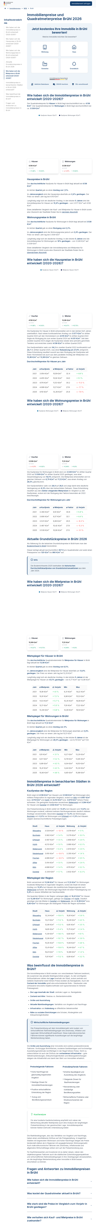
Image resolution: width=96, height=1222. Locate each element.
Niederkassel (38, 853)
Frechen (36, 858)
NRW (25, 8)
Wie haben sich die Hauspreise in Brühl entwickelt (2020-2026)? (13, 42)
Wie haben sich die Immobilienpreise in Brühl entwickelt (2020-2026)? (13, 31)
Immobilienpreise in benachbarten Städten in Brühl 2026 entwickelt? (14, 86)
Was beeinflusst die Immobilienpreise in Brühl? (13, 96)
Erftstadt (65, 816)
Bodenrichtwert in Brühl (36, 546)
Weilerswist (73, 802)
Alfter (35, 863)
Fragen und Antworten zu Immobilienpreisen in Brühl (13, 106)
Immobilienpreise (15, 8)
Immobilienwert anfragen (81, 4)
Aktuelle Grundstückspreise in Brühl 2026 (14, 64)
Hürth (47, 800)
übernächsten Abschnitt (37, 252)
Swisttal (43, 805)
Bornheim (31, 816)
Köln (75, 798)
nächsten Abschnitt (70, 212)
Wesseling (37, 831)
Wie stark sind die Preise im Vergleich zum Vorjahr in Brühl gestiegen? (59, 1205)
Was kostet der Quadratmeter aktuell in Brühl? (59, 1193)
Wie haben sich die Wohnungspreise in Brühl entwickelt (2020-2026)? (13, 54)
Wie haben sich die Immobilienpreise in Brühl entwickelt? (59, 1181)
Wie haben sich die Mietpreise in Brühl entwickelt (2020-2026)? (13, 74)
